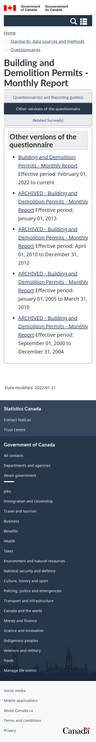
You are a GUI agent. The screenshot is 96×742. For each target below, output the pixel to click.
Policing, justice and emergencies (33, 590)
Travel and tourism (20, 511)
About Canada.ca (18, 710)
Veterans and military (22, 650)
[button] (48, 21)
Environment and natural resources (34, 560)
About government (20, 475)
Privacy (10, 730)
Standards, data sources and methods (47, 41)
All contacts (14, 455)
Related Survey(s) (48, 120)
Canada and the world (23, 610)
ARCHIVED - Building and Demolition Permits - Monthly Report (53, 201)
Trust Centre (14, 429)
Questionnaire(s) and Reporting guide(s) (48, 97)
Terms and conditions (22, 720)
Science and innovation (24, 630)
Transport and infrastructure (29, 600)
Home (10, 33)
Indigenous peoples (21, 640)
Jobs (7, 491)
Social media (15, 690)
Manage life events (20, 670)
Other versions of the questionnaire (48, 108)
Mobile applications (21, 700)
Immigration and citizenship (28, 501)
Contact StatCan (17, 419)
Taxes (8, 551)
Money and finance (20, 620)
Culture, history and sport (26, 580)
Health (9, 541)
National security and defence (30, 570)
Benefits (11, 531)
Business (11, 521)
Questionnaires (25, 50)
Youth (9, 660)
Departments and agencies (27, 465)
